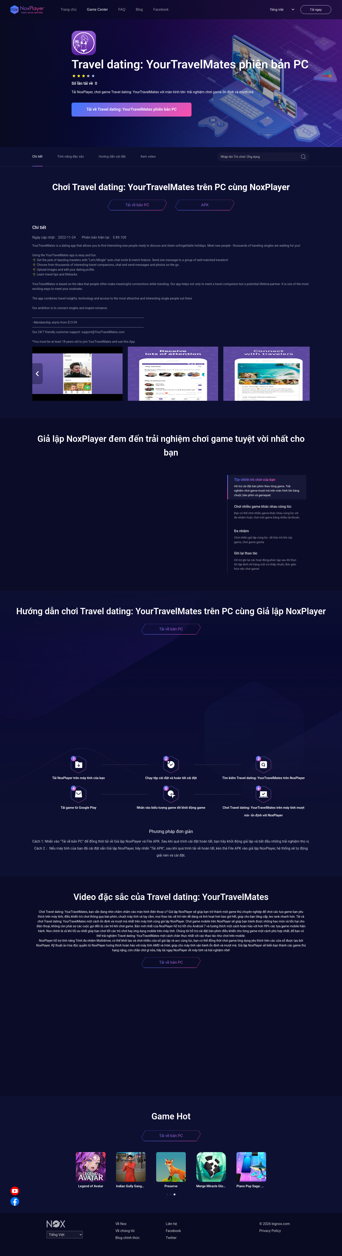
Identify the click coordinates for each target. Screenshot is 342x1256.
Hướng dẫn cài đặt (112, 156)
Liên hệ (171, 1224)
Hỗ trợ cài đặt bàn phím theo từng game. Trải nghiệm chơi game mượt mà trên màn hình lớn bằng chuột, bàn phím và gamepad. (266, 491)
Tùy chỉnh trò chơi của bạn (254, 480)
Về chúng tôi (125, 1231)
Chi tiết (37, 156)
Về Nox (121, 1224)
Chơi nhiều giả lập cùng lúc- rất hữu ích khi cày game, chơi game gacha (263, 540)
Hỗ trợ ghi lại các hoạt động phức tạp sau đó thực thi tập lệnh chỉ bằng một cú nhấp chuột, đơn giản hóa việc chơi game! (265, 564)
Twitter (171, 1238)
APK (205, 205)
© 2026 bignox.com (274, 1224)
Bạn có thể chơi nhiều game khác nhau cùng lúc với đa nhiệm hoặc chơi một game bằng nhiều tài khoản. (267, 515)
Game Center (97, 9)
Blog (139, 9)
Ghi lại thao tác (245, 553)
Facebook (161, 9)
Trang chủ (69, 9)
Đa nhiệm (241, 531)
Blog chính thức (127, 1238)
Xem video (148, 156)
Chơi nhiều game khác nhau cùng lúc (262, 506)
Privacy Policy (270, 1231)
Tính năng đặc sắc (70, 156)
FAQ (121, 9)
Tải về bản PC (137, 205)
